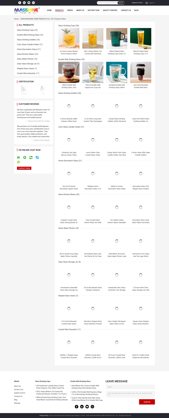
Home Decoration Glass (27, 49)
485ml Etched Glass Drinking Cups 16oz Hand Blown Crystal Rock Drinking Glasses (52, 398)
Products (59, 10)
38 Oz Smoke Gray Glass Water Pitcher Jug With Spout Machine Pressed (69, 256)
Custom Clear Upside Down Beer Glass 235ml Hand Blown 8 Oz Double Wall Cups (87, 399)
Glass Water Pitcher (25, 59)
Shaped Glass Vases (25, 68)
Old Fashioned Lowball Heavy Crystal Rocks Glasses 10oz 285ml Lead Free (50, 387)
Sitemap (17, 403)
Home (49, 10)
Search (121, 3)
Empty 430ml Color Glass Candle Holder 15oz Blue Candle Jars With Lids (117, 155)
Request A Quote (137, 3)
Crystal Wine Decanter (26, 73)
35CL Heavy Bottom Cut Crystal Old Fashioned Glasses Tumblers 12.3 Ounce (51, 393)
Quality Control (110, 10)
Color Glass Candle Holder (28, 44)
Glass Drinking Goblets (26, 40)
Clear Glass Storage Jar (27, 64)
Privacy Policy (44, 415)
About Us (80, 10)
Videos (70, 10)
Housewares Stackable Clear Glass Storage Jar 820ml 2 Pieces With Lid (69, 290)
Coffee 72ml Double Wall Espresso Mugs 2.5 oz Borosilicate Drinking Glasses (87, 393)
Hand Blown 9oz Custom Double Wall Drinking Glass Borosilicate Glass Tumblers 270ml (85, 387)
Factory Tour (93, 10)
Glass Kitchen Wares (25, 54)
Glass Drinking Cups (25, 30)
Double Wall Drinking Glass (28, 35)
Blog (136, 10)
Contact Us (126, 10)
